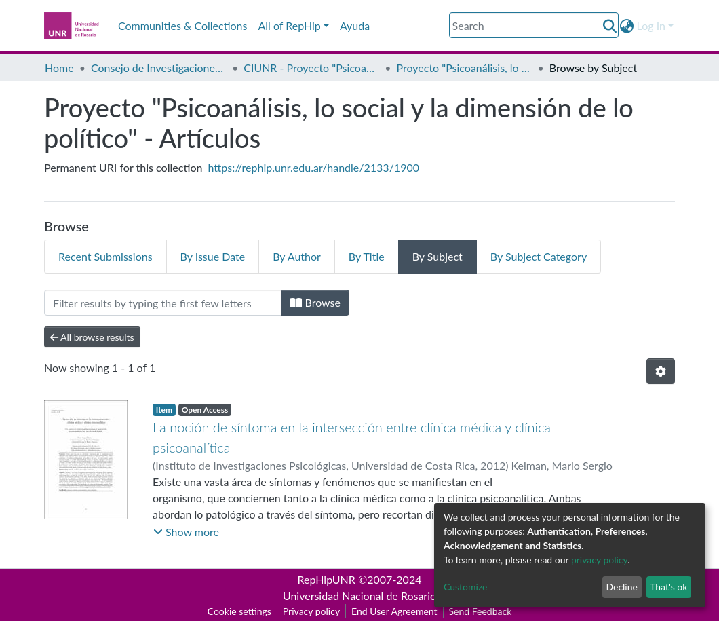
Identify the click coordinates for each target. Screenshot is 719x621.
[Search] (534, 25)
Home (59, 67)
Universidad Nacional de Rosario (359, 595)
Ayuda (355, 25)
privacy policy (599, 559)
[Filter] (162, 303)
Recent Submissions (105, 256)
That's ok (668, 586)
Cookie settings (239, 611)
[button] (627, 26)
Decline (622, 586)
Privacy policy (311, 611)
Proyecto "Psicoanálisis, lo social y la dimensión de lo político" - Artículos (464, 67)
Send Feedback (480, 611)
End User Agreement (394, 611)
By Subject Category (538, 256)
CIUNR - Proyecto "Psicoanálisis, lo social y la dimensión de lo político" (311, 67)
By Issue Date (213, 256)
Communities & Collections (182, 25)
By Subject (437, 256)
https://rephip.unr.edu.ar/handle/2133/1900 (313, 167)
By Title (367, 256)
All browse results (92, 337)
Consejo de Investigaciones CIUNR (159, 67)
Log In (651, 25)
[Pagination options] (660, 371)
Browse (315, 302)
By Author (297, 256)
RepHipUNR (326, 579)
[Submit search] (610, 26)
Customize (466, 586)
